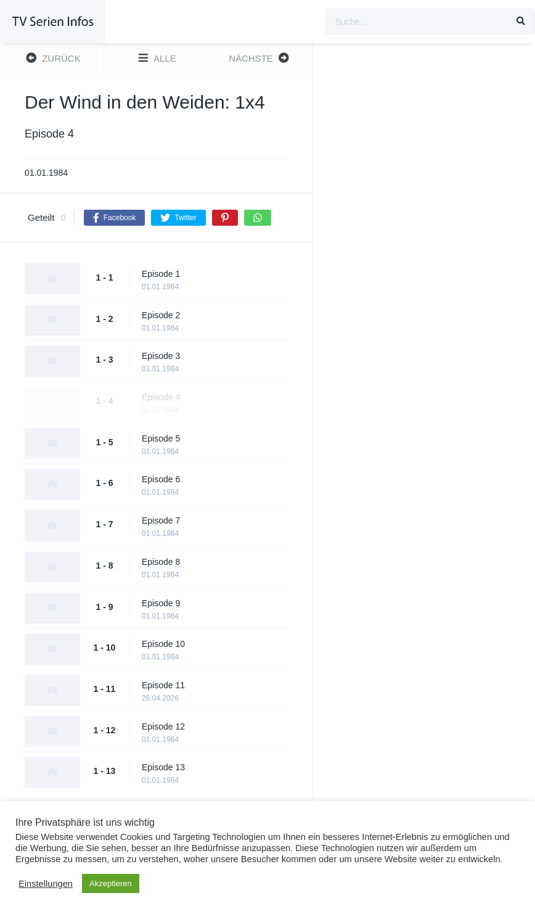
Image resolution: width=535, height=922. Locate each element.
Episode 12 (163, 726)
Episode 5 (161, 438)
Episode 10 (163, 644)
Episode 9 (161, 603)
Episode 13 (163, 767)
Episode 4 (161, 397)
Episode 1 (161, 274)
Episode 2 (161, 315)
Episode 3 (161, 356)
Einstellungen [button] (45, 884)
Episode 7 (161, 520)
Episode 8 (161, 562)
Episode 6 (161, 479)
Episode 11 (163, 685)
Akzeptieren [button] (110, 883)
